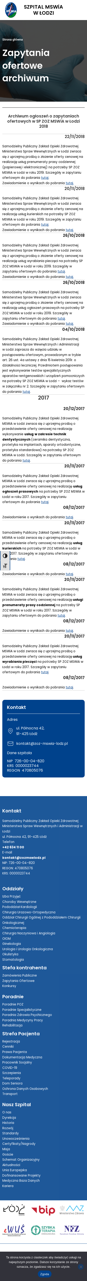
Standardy (10, 1133)
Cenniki (8, 1046)
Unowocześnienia (15, 1138)
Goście (7, 1154)
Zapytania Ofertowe (18, 981)
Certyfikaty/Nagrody (18, 1144)
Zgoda (44, 1274)
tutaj (44, 178)
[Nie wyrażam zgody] (81, 1267)
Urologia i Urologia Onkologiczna (27, 949)
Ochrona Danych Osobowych (25, 1089)
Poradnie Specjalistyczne (22, 1010)
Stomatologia (13, 959)
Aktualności (11, 1165)
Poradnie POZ (12, 1004)
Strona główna (12, 39)
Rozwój (7, 1128)
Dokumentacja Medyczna (22, 1057)
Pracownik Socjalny (17, 1062)
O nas (6, 1112)
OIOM (6, 938)
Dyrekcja (9, 1117)
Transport (10, 1094)
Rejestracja (11, 1041)
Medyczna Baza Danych (21, 1180)
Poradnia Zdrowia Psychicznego (27, 1015)
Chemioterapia (14, 928)
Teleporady (11, 1078)
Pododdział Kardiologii (19, 907)
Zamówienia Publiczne (19, 975)
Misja (6, 1149)
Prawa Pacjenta (14, 1052)
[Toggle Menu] (78, 10)
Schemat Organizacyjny (21, 1159)
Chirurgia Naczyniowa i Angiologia (28, 933)
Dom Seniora (12, 1083)
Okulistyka (10, 954)
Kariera (7, 1186)
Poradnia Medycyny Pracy (22, 1020)
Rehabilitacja (12, 1025)
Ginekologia (11, 944)
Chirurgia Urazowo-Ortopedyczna (28, 912)
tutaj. (70, 183)
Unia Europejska (14, 1170)
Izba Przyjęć (11, 896)
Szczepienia (11, 1073)
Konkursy (9, 986)
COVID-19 (9, 1068)
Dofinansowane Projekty (21, 1175)
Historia (8, 1123)
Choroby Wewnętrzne (19, 902)
